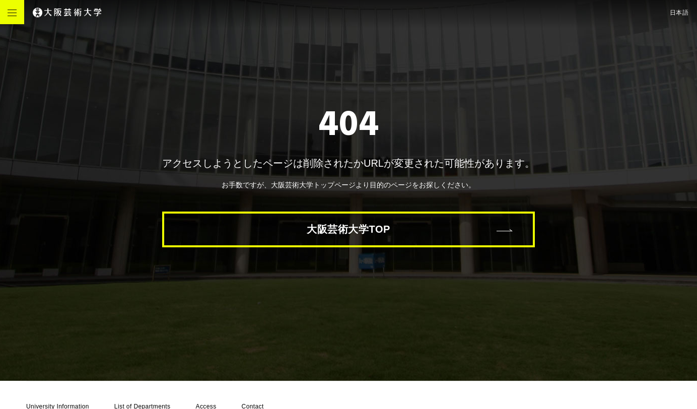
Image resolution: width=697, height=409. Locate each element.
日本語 (679, 12)
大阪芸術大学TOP (348, 229)
